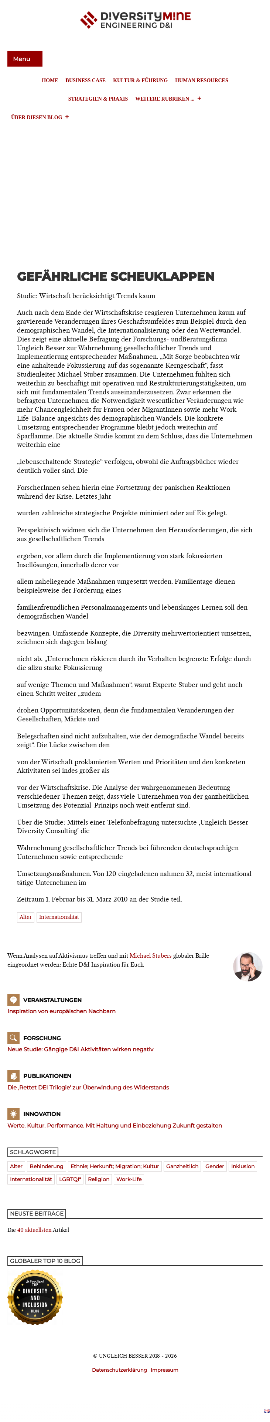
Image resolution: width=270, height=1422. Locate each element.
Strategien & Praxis (98, 99)
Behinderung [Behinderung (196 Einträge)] (47, 1166)
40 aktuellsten (34, 1230)
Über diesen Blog (40, 117)
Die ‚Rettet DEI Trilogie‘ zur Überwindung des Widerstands (88, 1087)
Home (50, 80)
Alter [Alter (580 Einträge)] (16, 1166)
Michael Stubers (151, 956)
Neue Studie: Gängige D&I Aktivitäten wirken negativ (80, 1049)
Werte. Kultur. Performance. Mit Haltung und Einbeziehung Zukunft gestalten (114, 1125)
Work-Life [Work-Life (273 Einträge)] (128, 1179)
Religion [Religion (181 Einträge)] (98, 1179)
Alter (26, 917)
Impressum (164, 1370)
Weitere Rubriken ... (168, 99)
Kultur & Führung (140, 80)
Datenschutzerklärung (119, 1370)
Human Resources (201, 80)
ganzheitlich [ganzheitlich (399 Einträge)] (182, 1166)
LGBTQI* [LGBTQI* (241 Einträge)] (70, 1179)
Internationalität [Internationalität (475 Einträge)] (31, 1179)
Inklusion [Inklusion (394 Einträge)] (242, 1166)
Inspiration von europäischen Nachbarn (61, 1011)
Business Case (86, 80)
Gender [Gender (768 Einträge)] (214, 1166)
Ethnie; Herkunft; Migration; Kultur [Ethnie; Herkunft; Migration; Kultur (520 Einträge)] (115, 1166)
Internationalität (59, 917)
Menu (22, 59)
